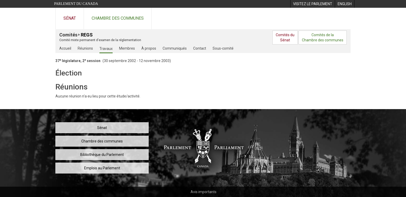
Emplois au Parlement (102, 168)
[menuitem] (312, 4)
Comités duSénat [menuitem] (285, 37)
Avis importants (203, 192)
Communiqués (175, 48)
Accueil (65, 48)
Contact (199, 48)
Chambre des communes (118, 18)
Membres (127, 48)
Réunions (85, 48)
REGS (87, 34)
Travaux (106, 49)
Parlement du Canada (76, 4)
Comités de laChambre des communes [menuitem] (322, 37)
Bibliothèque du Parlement (102, 155)
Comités (68, 34)
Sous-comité (223, 48)
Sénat (69, 18)
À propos (148, 48)
